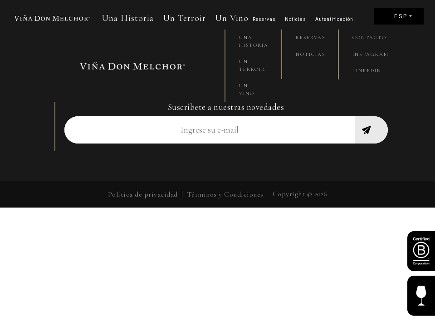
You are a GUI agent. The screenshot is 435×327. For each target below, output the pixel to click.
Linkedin (366, 71)
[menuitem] (399, 16)
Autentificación (334, 19)
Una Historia (128, 18)
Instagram (366, 54)
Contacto (366, 37)
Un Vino (232, 18)
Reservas (264, 19)
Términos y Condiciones (225, 194)
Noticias (295, 19)
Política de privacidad (143, 194)
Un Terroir (184, 18)
